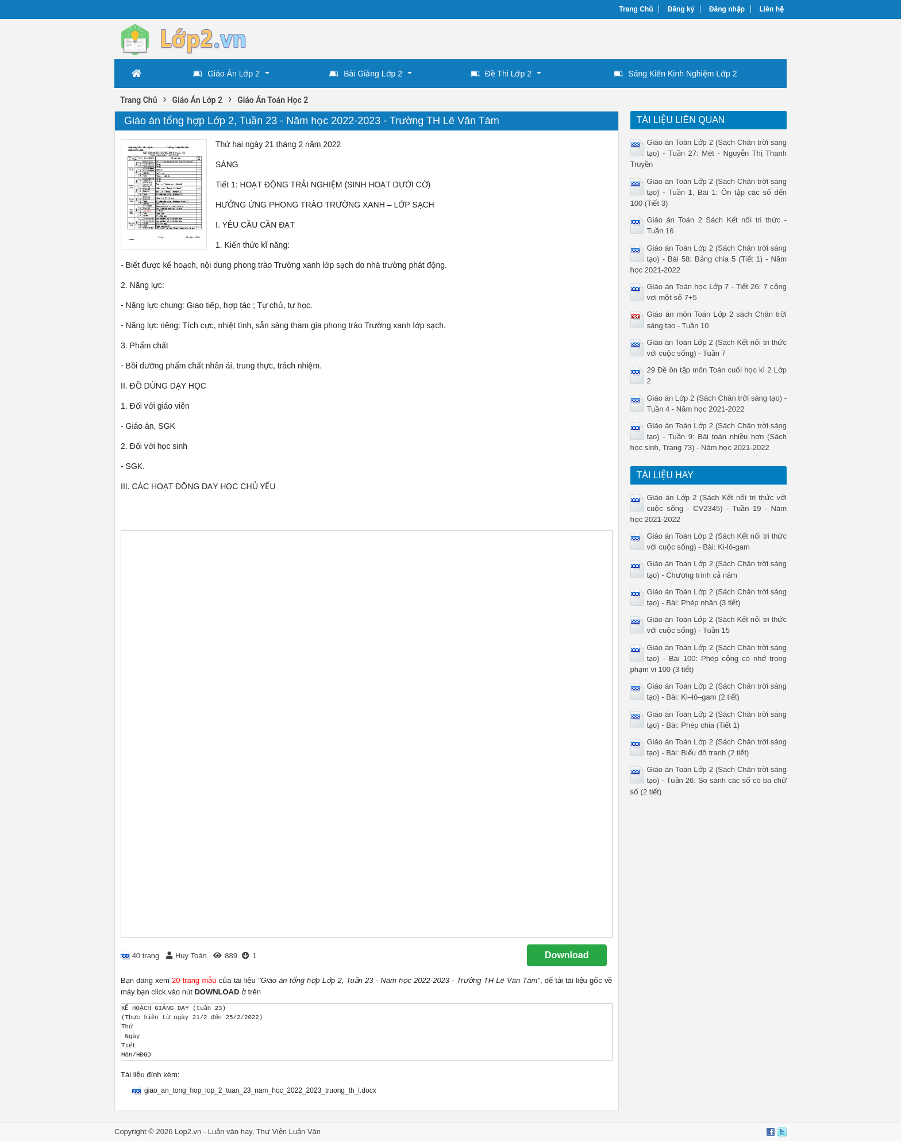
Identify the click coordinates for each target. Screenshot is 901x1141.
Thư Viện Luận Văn (288, 1131)
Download (566, 955)
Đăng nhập (727, 9)
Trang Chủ (636, 9)
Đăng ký (681, 9)
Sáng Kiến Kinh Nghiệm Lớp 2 (675, 73)
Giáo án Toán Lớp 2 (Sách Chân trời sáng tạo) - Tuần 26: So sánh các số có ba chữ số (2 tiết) (708, 780)
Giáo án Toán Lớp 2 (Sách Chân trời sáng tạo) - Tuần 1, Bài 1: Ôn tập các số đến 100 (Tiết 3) (708, 192)
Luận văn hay (230, 1131)
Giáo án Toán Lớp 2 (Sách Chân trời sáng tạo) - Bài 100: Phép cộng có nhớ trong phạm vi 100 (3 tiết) (708, 658)
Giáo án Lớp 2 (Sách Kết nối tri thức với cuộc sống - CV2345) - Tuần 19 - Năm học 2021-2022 (708, 508)
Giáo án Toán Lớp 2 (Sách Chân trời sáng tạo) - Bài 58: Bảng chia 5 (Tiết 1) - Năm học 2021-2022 (708, 259)
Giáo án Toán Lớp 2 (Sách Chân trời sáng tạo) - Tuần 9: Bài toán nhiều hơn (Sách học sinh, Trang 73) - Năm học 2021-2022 (708, 436)
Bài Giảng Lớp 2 (365, 73)
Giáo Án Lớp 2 (226, 73)
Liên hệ (772, 9)
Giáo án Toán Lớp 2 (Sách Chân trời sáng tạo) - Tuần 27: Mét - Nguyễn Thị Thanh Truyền (708, 153)
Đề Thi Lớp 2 (501, 73)
